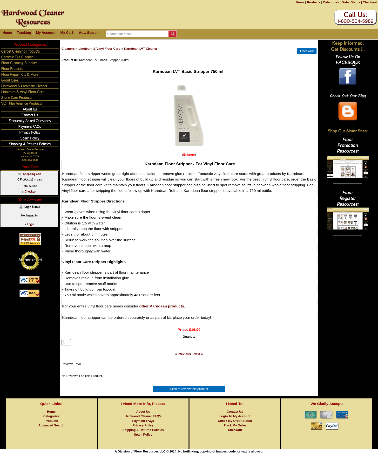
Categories (331, 2)
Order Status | (351, 2)
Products (313, 2)
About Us (30, 109)
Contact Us (29, 115)
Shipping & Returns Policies (30, 144)
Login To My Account (234, 421)
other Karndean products (161, 306)
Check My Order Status (235, 426)
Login (30, 224)
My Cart (66, 33)
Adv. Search (89, 33)
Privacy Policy (29, 132)
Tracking (24, 33)
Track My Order (235, 430)
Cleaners (68, 48)
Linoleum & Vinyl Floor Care (99, 48)
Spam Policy (29, 138)
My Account (45, 33)
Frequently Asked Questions (30, 120)
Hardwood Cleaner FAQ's (143, 421)
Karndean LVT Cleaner (140, 48)
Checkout (370, 2)
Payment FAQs (29, 126)
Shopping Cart (32, 174)
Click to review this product (189, 394)
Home (300, 2)
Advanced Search (51, 430)
